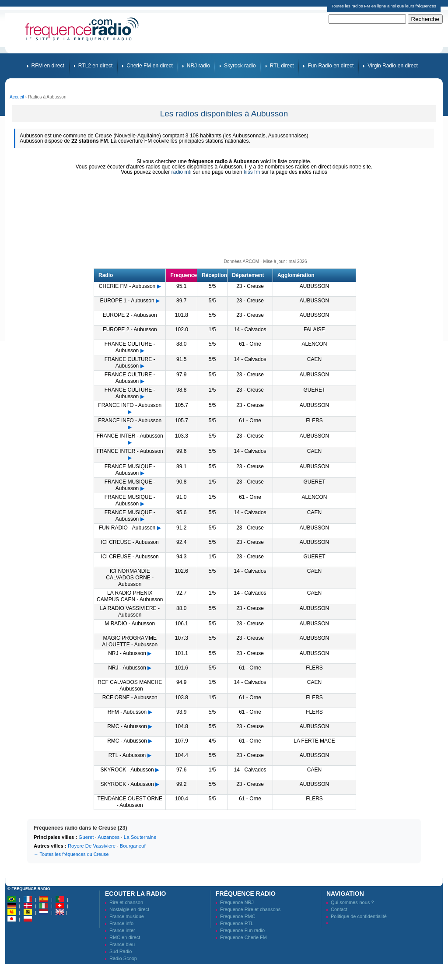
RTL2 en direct (95, 66)
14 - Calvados (250, 329)
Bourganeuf (133, 845)
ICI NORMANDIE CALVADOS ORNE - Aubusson (130, 577)
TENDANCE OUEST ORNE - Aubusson (129, 802)
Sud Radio (120, 951)
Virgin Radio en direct (393, 66)
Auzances (108, 837)
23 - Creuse (250, 286)
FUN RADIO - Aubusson (127, 528)
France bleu (122, 944)
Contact (339, 909)
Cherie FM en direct (149, 66)
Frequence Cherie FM (243, 937)
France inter (122, 930)
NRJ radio (198, 66)
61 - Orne (250, 344)
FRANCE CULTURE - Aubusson (130, 347)
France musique (126, 916)
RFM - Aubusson (127, 712)
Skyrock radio (240, 66)
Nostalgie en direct (129, 909)
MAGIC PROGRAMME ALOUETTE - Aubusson (130, 641)
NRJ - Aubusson (127, 653)
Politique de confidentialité (359, 916)
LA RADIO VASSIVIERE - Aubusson (130, 611)
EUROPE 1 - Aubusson (127, 301)
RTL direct (282, 66)
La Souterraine (140, 837)
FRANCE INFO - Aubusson (129, 405)
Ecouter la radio (135, 893)
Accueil (17, 97)
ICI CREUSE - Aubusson (130, 542)
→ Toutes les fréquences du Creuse (71, 854)
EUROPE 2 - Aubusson (130, 315)
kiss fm (252, 172)
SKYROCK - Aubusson (127, 770)
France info (121, 923)
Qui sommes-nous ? (352, 902)
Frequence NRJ (237, 902)
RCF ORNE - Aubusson (130, 697)
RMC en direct (124, 937)
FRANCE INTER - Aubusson (130, 436)
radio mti (182, 172)
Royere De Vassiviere (92, 845)
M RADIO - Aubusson (130, 623)
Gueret (86, 837)
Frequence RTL (236, 923)
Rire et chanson (126, 902)
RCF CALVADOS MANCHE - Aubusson (130, 685)
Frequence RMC (238, 916)
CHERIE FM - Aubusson (127, 286)
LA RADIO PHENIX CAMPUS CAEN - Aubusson (130, 596)
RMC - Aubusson (127, 726)
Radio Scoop (123, 958)
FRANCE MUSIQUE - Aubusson (130, 469)
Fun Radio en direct (331, 66)
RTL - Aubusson (127, 755)
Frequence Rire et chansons (250, 909)
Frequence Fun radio (242, 930)
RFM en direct (48, 66)
